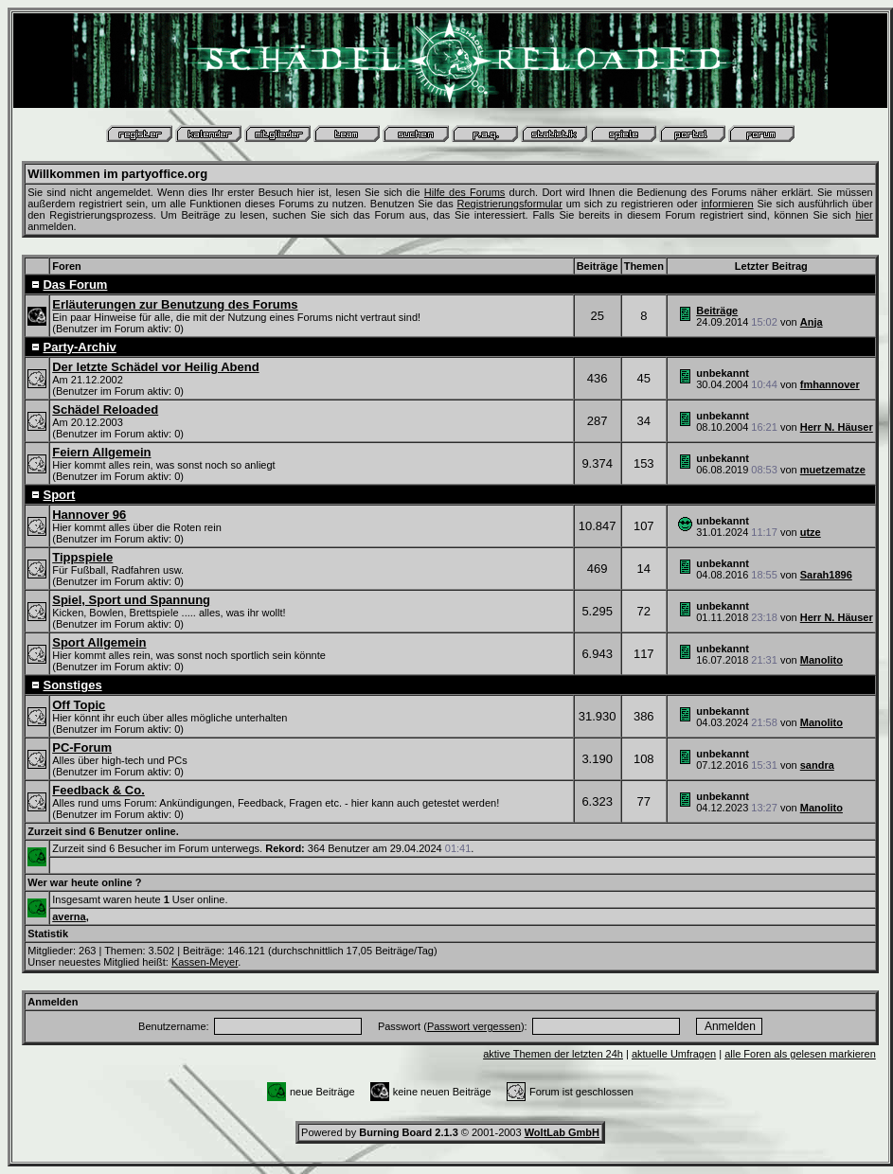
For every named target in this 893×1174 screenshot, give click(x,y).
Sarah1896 (826, 574)
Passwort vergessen (474, 1026)
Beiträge (717, 310)
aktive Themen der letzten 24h (553, 1053)
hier (863, 215)
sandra (817, 765)
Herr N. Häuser (836, 427)
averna (68, 916)
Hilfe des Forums (465, 192)
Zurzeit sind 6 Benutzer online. (103, 831)
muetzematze (833, 469)
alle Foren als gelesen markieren (800, 1053)
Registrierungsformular (510, 203)
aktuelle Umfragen (674, 1053)
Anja (811, 322)
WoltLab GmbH (562, 1132)
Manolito (821, 660)
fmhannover (830, 384)
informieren (728, 203)
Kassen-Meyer (204, 962)
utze (810, 532)
